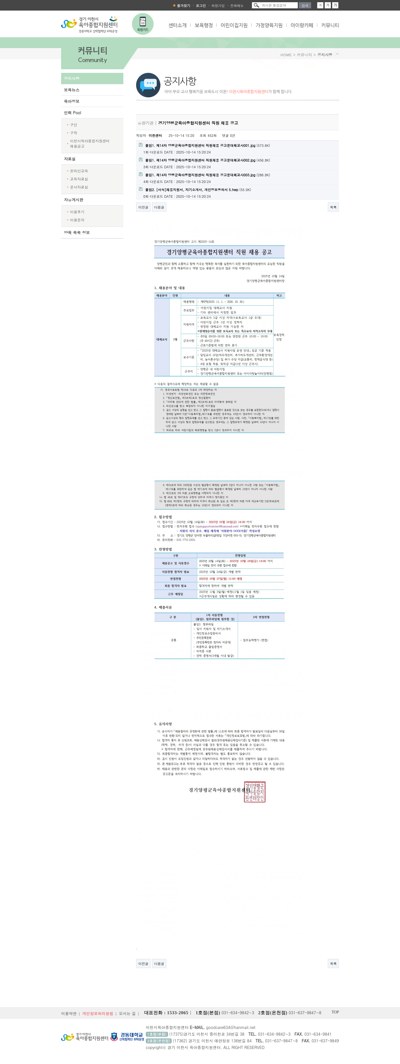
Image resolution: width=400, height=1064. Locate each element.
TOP (335, 1012)
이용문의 (77, 219)
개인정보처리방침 (97, 1013)
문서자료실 (79, 187)
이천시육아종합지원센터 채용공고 (90, 143)
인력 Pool (72, 112)
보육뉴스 (71, 90)
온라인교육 (79, 171)
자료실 (70, 159)
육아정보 (71, 101)
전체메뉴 (237, 5)
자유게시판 (73, 199)
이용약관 (69, 1013)
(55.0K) (195, 189)
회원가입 (218, 5)
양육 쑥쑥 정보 (77, 232)
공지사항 (71, 78)
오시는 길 (127, 1013)
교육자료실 (79, 179)
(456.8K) (204, 160)
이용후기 (77, 211)
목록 (333, 207)
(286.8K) (204, 174)
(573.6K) (204, 145)
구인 (73, 124)
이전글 (143, 207)
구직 (73, 132)
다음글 (159, 207)
